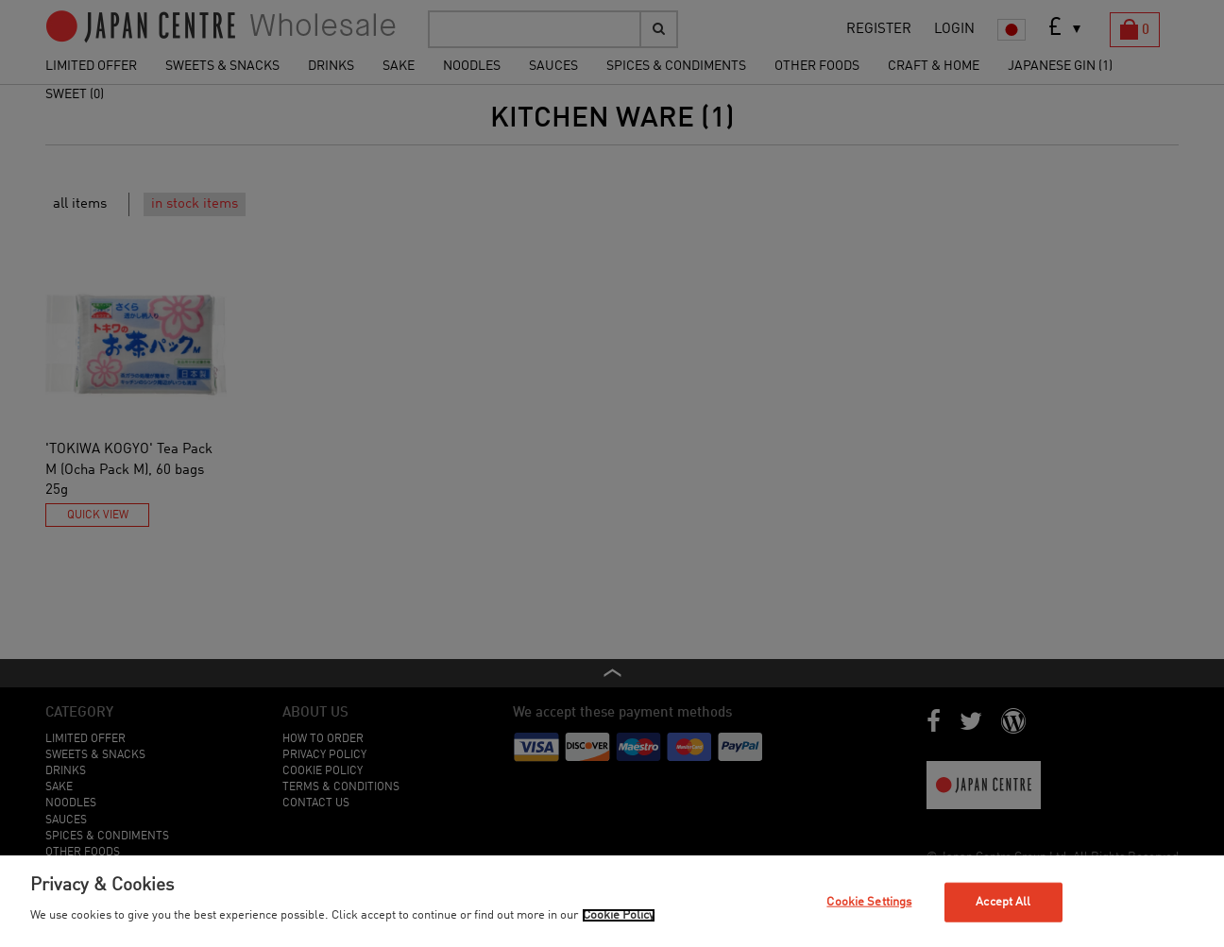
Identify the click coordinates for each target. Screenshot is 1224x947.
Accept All (1003, 902)
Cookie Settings (868, 902)
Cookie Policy (618, 915)
